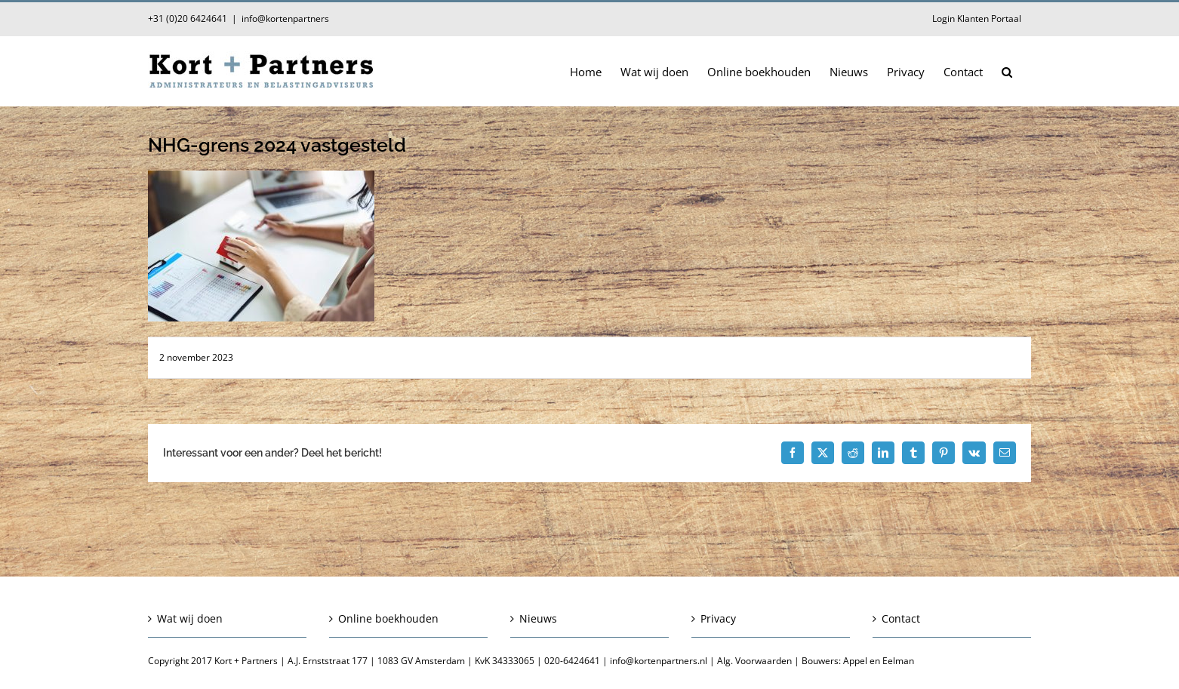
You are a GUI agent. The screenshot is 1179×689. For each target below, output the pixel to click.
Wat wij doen (190, 618)
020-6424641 (572, 660)
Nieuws (538, 618)
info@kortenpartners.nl (658, 660)
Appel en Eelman (878, 660)
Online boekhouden (388, 618)
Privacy (718, 618)
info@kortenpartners (285, 18)
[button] (1007, 71)
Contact (901, 618)
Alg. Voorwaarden (754, 660)
